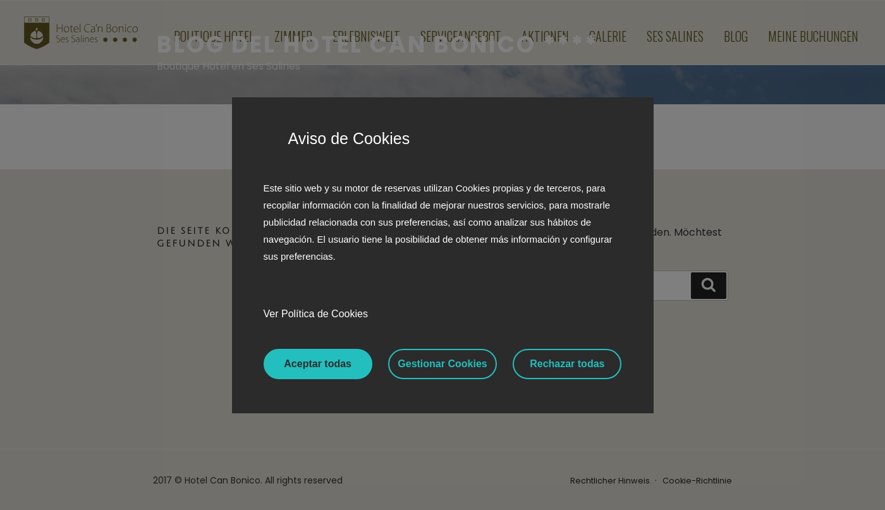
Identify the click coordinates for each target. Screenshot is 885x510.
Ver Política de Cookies (316, 313)
